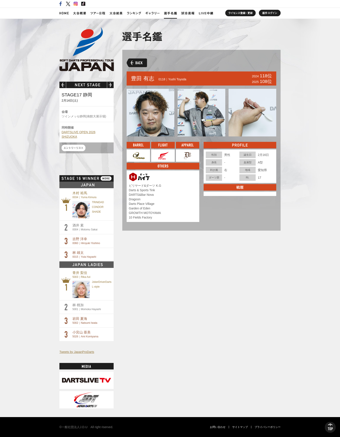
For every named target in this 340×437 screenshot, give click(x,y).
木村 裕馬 (84, 195)
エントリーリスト (73, 148)
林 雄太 (84, 254)
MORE (106, 178)
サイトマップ (240, 427)
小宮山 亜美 (85, 334)
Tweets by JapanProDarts (76, 352)
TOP (330, 427)
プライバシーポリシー (268, 427)
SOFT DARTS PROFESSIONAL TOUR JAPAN (86, 49)
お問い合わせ (218, 427)
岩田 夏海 (84, 320)
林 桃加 (86, 307)
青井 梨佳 (81, 274)
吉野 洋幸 (86, 240)
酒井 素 (84, 227)
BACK (137, 62)
